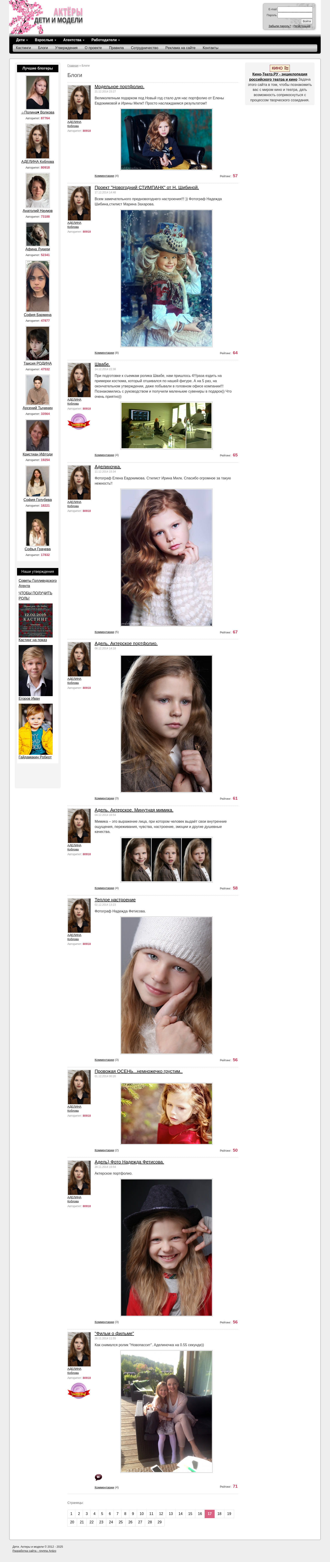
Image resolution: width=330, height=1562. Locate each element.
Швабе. (102, 364)
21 (82, 1522)
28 (150, 1522)
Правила (116, 48)
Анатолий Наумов (38, 211)
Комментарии (104, 175)
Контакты (210, 48)
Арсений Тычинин (38, 408)
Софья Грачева (38, 549)
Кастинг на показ (33, 640)
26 (130, 1522)
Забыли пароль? (279, 26)
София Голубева (38, 500)
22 (91, 1522)
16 (200, 1514)
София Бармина (38, 315)
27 (140, 1522)
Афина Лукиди (37, 249)
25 (121, 1522)
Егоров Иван (29, 698)
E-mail (272, 9)
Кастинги (23, 48)
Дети (22, 40)
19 (229, 1514)
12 (161, 1514)
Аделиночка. (108, 466)
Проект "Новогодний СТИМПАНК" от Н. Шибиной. (147, 187)
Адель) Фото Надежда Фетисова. (129, 1161)
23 (101, 1522)
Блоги (43, 48)
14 (181, 1514)
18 (219, 1514)
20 (72, 1522)
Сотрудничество (144, 48)
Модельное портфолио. (119, 86)
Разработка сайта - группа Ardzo (34, 1550)
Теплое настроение (115, 899)
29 (160, 1522)
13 (171, 1514)
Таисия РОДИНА (38, 363)
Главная (73, 65)
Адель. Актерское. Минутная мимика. (134, 809)
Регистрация (301, 26)
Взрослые (45, 40)
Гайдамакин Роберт (35, 757)
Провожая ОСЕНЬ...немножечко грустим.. (139, 1071)
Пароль (272, 15)
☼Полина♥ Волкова (38, 112)
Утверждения (66, 48)
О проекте (93, 48)
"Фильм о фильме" (114, 1333)
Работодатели (105, 40)
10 (142, 1514)
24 (111, 1522)
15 (190, 1514)
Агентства (73, 40)
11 (151, 1514)
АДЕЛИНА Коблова (74, 124)
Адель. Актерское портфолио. (126, 643)
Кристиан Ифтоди (38, 454)
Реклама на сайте (180, 48)
